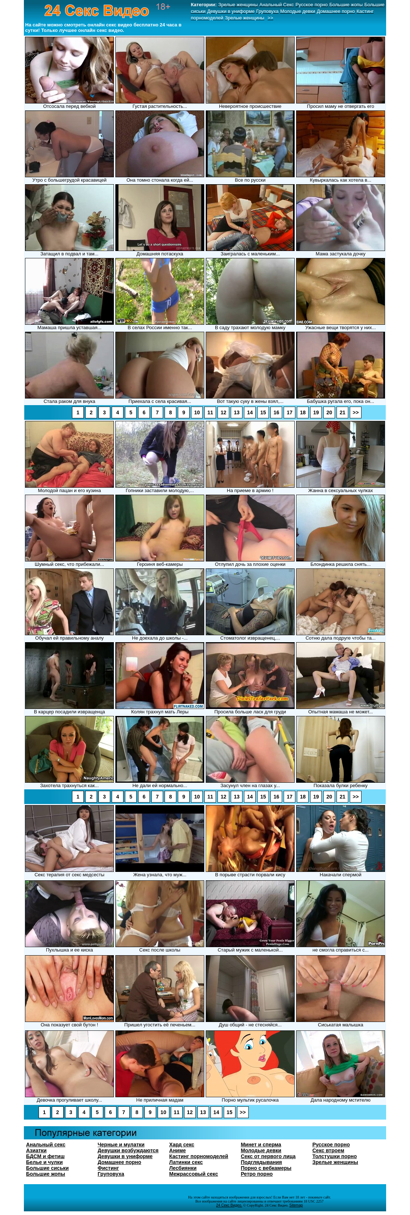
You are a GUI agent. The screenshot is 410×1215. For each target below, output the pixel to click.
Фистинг (108, 1168)
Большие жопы (45, 1174)
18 (303, 412)
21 (342, 412)
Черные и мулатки (121, 1144)
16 (276, 412)
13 (237, 412)
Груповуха (111, 1174)
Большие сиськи (47, 1168)
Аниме (177, 1150)
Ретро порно (257, 1174)
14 (250, 412)
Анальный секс (45, 1144)
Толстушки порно (334, 1156)
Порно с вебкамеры (266, 1168)
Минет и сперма (261, 1144)
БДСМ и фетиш (45, 1156)
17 (289, 412)
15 (263, 412)
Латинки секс (186, 1162)
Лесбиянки (183, 1168)
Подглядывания (261, 1162)
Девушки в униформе (125, 1156)
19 (316, 412)
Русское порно (331, 1144)
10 (197, 412)
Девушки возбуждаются (128, 1150)
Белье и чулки (44, 1162)
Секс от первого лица (268, 1156)
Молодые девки (261, 1150)
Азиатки (36, 1150)
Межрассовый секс (193, 1174)
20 (329, 412)
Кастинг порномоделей (199, 1156)
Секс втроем (328, 1150)
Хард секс (181, 1144)
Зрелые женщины (335, 1162)
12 (223, 412)
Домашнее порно (119, 1162)
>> (356, 412)
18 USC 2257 (313, 1201)
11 (210, 412)
